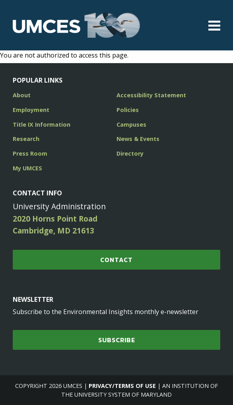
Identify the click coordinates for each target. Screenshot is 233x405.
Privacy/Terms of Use (122, 386)
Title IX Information (41, 124)
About (22, 95)
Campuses (131, 124)
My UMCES (27, 168)
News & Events (137, 139)
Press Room (30, 153)
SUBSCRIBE (116, 340)
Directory (130, 153)
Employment (31, 110)
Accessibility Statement (151, 95)
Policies (127, 110)
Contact (116, 259)
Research (26, 139)
